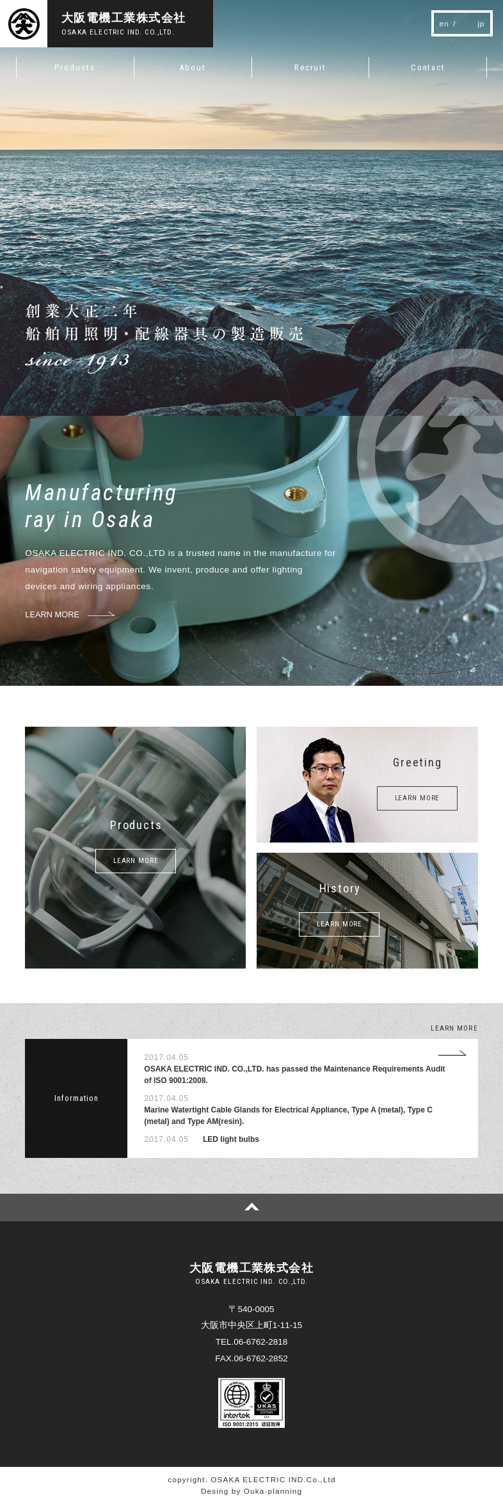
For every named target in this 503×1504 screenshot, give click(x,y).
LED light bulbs (231, 1139)
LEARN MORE (136, 861)
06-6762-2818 (260, 1342)
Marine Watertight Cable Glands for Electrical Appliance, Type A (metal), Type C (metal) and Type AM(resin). (288, 1115)
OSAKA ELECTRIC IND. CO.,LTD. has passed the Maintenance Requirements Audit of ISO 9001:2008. (294, 1075)
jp (481, 23)
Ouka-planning (273, 1491)
